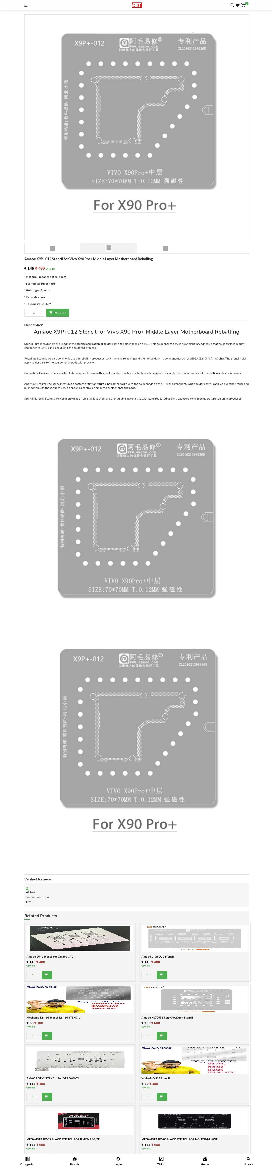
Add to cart (57, 312)
